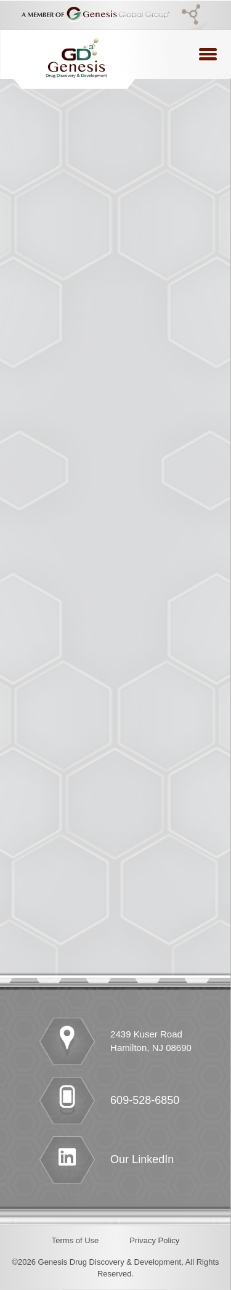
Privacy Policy (154, 1240)
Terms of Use (75, 1240)
